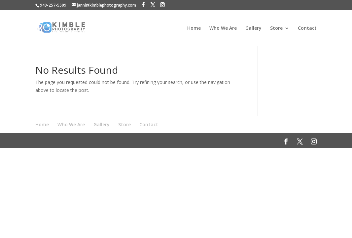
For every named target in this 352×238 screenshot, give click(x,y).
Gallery (253, 28)
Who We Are (223, 28)
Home (194, 28)
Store (276, 28)
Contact (307, 28)
